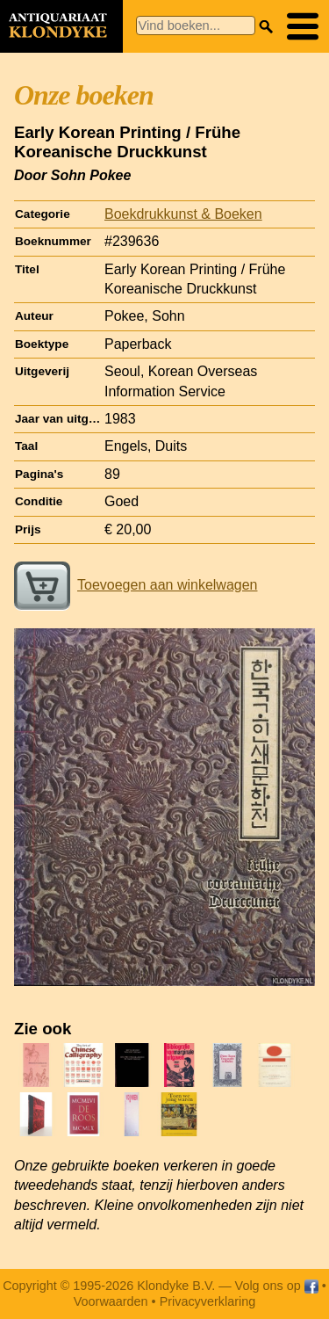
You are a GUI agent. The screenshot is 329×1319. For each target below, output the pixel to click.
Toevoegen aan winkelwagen (135, 584)
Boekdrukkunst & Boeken (183, 214)
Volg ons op (276, 1286)
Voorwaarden (111, 1301)
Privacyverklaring (208, 1301)
